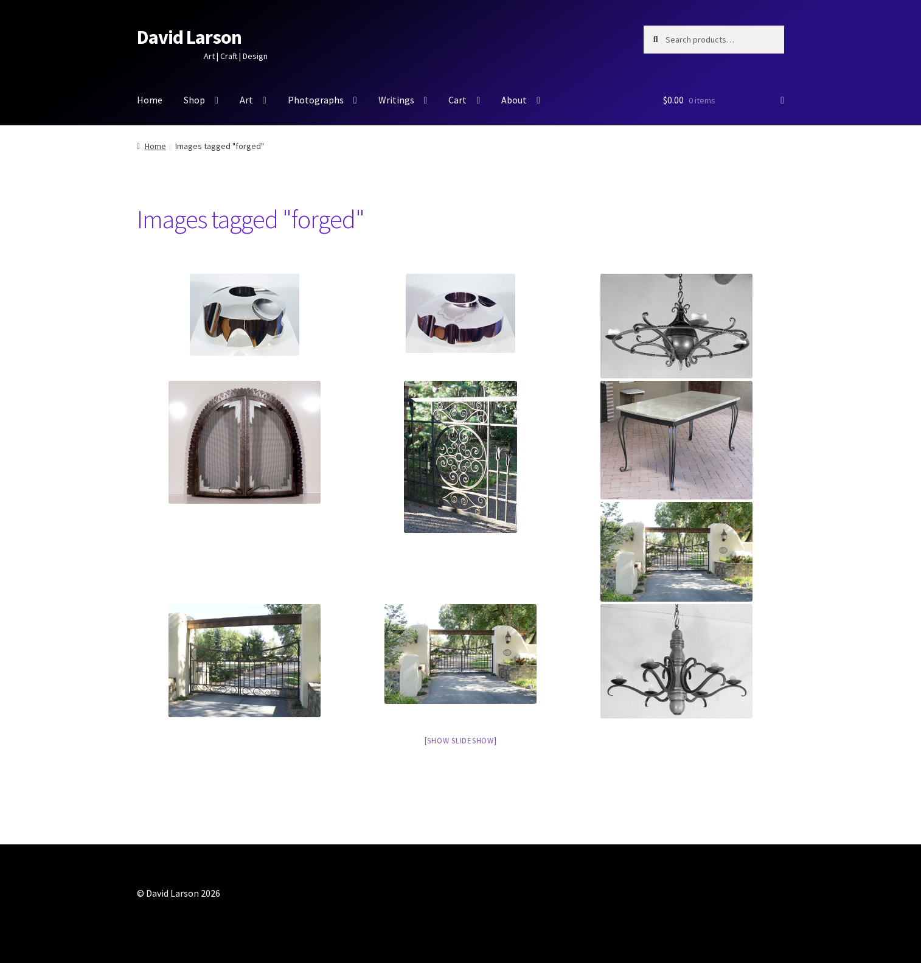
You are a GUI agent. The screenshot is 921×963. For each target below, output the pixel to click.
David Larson (189, 37)
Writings (396, 100)
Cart (457, 100)
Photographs (316, 100)
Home (149, 100)
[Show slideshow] (461, 740)
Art (246, 100)
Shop (194, 100)
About (514, 100)
